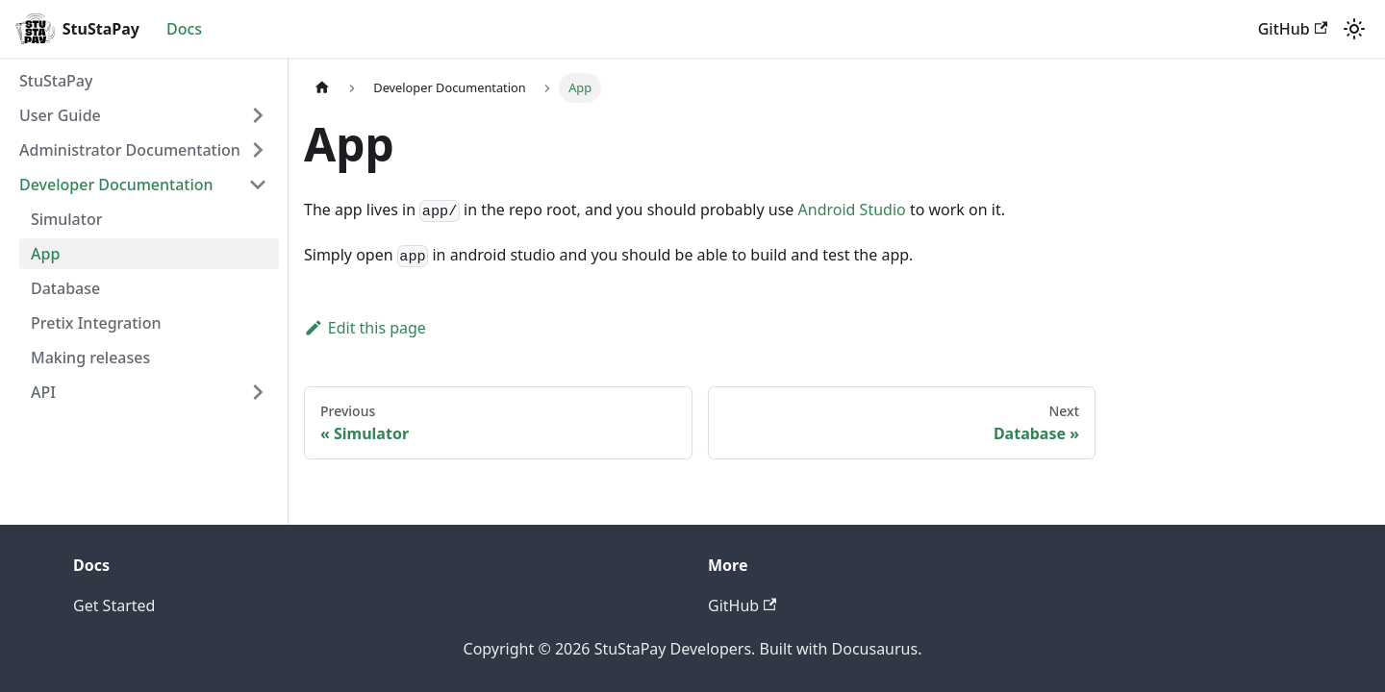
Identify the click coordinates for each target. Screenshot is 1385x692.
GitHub (1292, 28)
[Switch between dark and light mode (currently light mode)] (1354, 28)
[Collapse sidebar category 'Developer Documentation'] (258, 184)
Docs (184, 28)
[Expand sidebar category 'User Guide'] (258, 115)
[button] (143, 150)
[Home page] (322, 88)
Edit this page (365, 327)
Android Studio (852, 209)
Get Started (114, 605)
